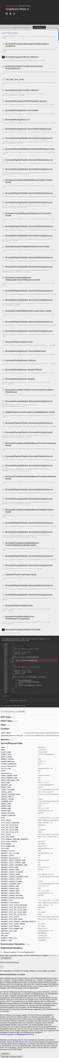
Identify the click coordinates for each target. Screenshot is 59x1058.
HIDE (16, 19)
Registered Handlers (11, 948)
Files (3, 725)
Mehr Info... (54, 955)
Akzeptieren (6, 958)
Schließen (5, 1054)
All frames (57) (39, 27)
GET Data (6, 717)
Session (5, 739)
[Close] (1, 966)
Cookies (5, 729)
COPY (9, 19)
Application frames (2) (22, 27)
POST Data (6, 721)
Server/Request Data (11, 743)
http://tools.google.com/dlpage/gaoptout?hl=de (17, 1034)
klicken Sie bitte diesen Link (17, 1042)
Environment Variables (13, 944)
